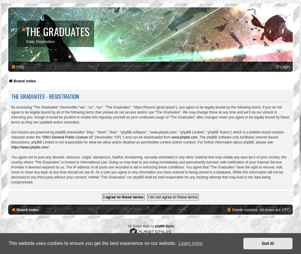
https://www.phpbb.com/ (30, 147)
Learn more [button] (190, 243)
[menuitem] (17, 67)
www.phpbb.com (185, 137)
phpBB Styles (164, 226)
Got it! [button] (268, 243)
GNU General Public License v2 (67, 137)
